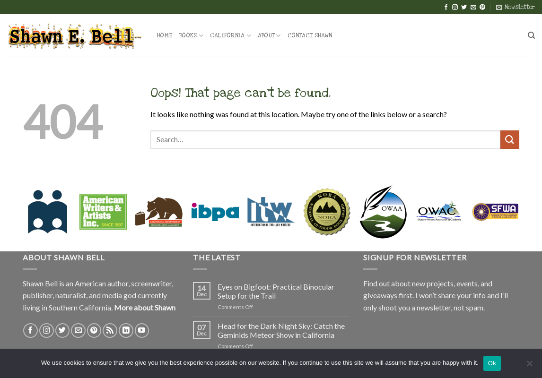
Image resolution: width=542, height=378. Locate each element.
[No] (529, 366)
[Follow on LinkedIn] (126, 330)
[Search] (531, 35)
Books (191, 35)
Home (165, 35)
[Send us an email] (473, 7)
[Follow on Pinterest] (482, 7)
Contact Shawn (310, 35)
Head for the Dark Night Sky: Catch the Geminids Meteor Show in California (281, 330)
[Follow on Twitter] (464, 7)
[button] (515, 7)
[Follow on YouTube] (142, 330)
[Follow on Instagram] (455, 7)
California (230, 35)
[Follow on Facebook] (446, 7)
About (269, 35)
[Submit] (509, 139)
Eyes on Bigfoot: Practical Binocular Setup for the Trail (276, 291)
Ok (492, 363)
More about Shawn (144, 307)
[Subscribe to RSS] (110, 330)
